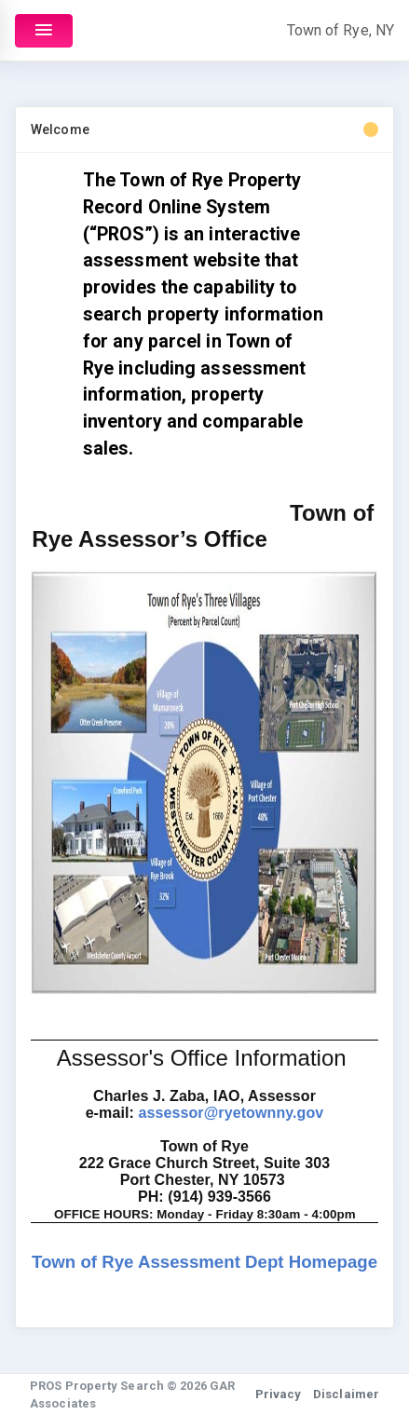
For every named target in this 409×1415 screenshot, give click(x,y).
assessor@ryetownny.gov (230, 1113)
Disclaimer (346, 1394)
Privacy (278, 1394)
